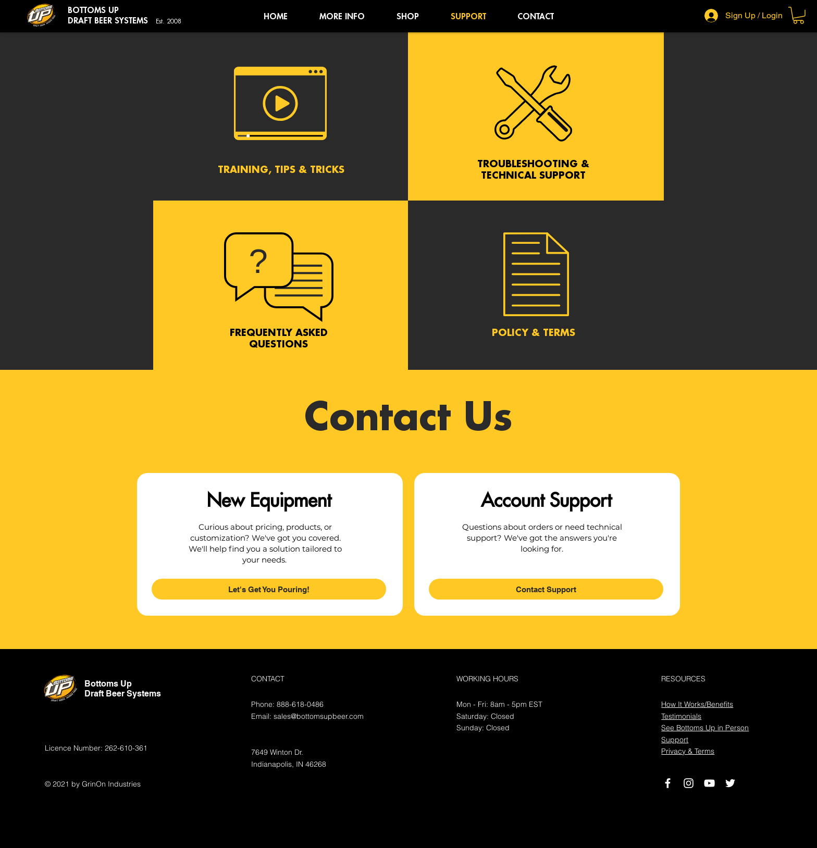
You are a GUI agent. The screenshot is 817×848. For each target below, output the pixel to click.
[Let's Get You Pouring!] (269, 589)
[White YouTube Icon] (709, 783)
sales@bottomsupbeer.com (319, 716)
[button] (341, 17)
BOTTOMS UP (93, 10)
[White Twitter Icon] (730, 783)
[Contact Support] (546, 589)
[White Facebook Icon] (667, 783)
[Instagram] (688, 783)
